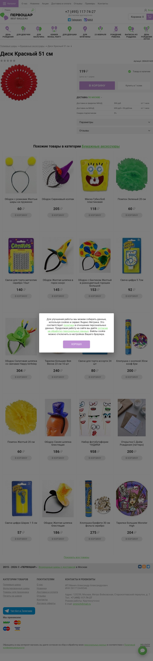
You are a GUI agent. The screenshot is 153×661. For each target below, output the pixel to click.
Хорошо (76, 344)
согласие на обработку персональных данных (78, 330)
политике (69, 325)
